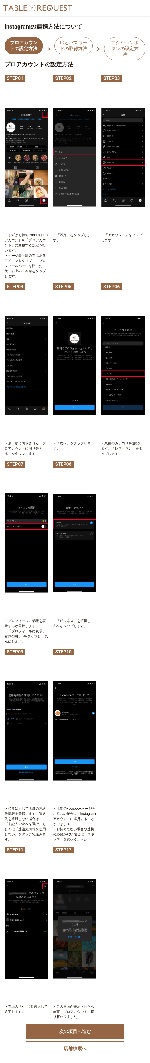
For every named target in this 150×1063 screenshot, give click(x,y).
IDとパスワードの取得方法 (73, 45)
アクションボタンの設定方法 (125, 48)
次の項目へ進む (75, 1031)
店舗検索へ (75, 1048)
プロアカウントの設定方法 (24, 45)
